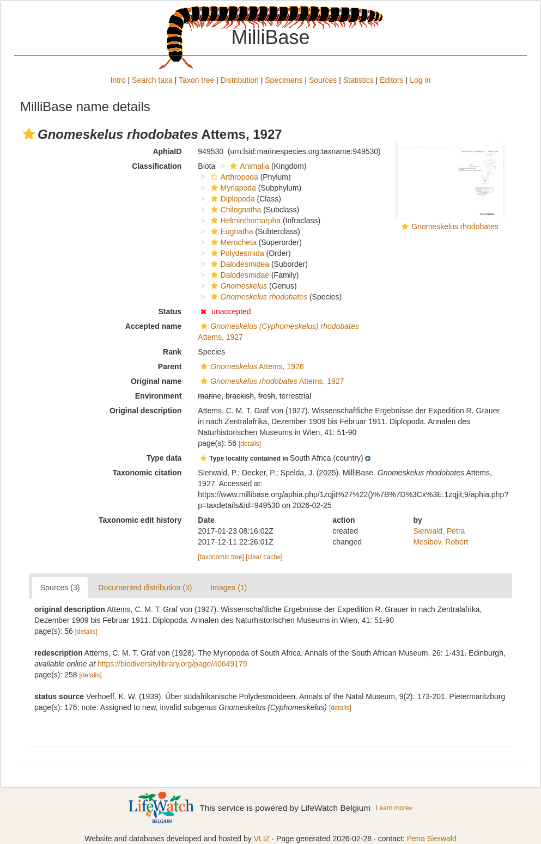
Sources (323, 80)
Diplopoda (231, 198)
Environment (158, 396)
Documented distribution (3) (145, 587)
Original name (156, 381)
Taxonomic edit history (140, 520)
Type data (164, 458)
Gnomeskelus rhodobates (455, 226)
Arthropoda (233, 177)
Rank (172, 351)
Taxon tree (196, 80)
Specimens (283, 80)
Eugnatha (230, 231)
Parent (170, 366)
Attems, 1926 (250, 366)
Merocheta (232, 242)
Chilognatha (235, 209)
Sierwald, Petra (439, 531)
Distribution (240, 80)
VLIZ (262, 838)
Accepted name (153, 326)
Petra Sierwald (432, 838)
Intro (118, 80)
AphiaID (167, 151)
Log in (420, 80)
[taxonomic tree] (221, 557)
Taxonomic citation (147, 472)
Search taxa (152, 80)
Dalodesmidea (239, 264)
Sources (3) (60, 587)
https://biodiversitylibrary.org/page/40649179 (172, 663)
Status (170, 311)
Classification (156, 166)
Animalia (248, 166)
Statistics (358, 80)
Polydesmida (236, 253)
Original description (145, 410)
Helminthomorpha (244, 220)
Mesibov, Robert (440, 541)
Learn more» (394, 808)
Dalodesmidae (239, 275)
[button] (29, 133)
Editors (392, 80)
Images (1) (228, 587)
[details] (250, 444)
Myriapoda (232, 188)
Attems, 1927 (271, 381)
